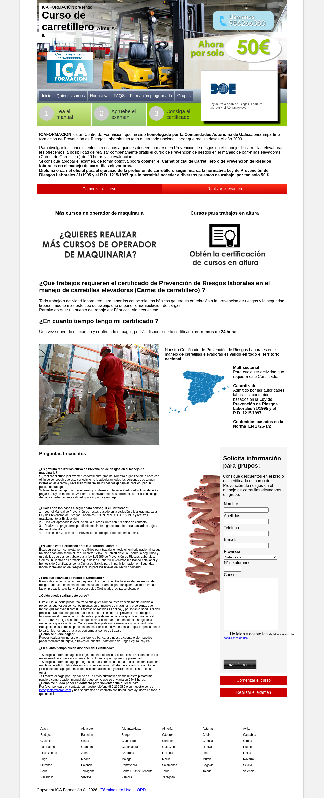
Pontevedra (129, 765)
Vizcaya (86, 777)
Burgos (126, 735)
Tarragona (88, 771)
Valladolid (46, 777)
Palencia (87, 765)
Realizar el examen (225, 189)
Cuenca (207, 741)
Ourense (46, 765)
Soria (44, 771)
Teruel (166, 771)
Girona (247, 741)
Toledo (206, 771)
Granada (87, 747)
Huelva (207, 747)
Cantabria (249, 735)
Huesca (248, 747)
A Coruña (128, 753)
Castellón (46, 741)
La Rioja (167, 753)
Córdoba (168, 741)
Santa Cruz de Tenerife (137, 771)
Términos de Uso (115, 790)
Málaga (126, 759)
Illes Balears (48, 753)
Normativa (99, 96)
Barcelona (88, 735)
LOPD (140, 790)
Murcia (207, 759)
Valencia (248, 771)
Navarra (248, 759)
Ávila (246, 728)
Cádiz (206, 735)
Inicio (46, 96)
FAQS (119, 96)
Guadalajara (130, 747)
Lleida (247, 753)
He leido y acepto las (259, 635)
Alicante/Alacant (132, 728)
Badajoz (45, 735)
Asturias (207, 728)
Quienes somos (70, 96)
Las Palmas (48, 747)
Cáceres (167, 735)
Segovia (207, 765)
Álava (44, 728)
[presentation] (262, 650)
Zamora (127, 777)
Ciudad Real (130, 741)
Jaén (84, 753)
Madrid (85, 759)
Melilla (166, 759)
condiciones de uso (236, 637)
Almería (167, 728)
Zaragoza (168, 777)
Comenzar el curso (99, 189)
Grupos (183, 96)
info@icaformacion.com (55, 690)
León (205, 753)
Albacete (87, 728)
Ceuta (85, 741)
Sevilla (247, 765)
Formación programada (151, 96)
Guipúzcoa (169, 747)
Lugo (43, 759)
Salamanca (169, 765)
